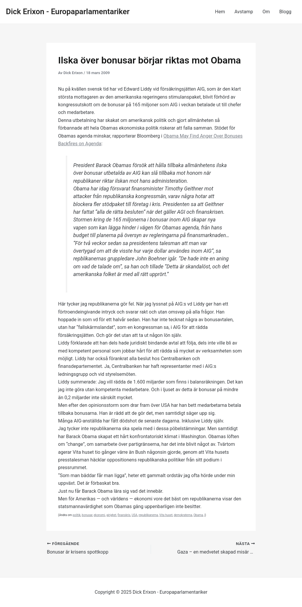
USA (134, 515)
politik (77, 515)
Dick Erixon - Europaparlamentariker (67, 11)
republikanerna (148, 515)
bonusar (87, 515)
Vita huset (166, 515)
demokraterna (183, 515)
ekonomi (99, 515)
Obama (198, 515)
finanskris (124, 515)
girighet (111, 515)
